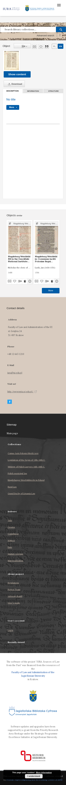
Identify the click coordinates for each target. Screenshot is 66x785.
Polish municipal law (17, 473)
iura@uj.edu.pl (14, 372)
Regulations (13, 582)
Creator (11, 527)
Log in (10, 630)
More (50, 290)
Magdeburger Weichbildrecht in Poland (26, 480)
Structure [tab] (53, 91)
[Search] (61, 29)
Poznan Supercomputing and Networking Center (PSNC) (34, 779)
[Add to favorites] (41, 46)
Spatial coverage (15, 554)
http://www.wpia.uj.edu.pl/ (22, 391)
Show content (17, 74)
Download (14, 84)
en (60, 46)
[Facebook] (9, 401)
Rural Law (12, 486)
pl (54, 46)
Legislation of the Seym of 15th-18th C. (26, 460)
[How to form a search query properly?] (60, 35)
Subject (11, 540)
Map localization (15, 560)
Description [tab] (12, 91)
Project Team (14, 589)
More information (44, 772)
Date (10, 547)
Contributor (13, 533)
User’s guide (14, 603)
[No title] (11, 60)
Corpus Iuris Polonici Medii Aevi (23, 453)
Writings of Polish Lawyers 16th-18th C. (26, 466)
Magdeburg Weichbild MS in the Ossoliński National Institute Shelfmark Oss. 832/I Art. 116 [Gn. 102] (19, 259)
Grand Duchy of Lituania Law (21, 493)
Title (10, 520)
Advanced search (45, 35)
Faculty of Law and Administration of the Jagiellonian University (33, 674)
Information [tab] (33, 91)
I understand (33, 776)
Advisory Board (15, 596)
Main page (12, 433)
